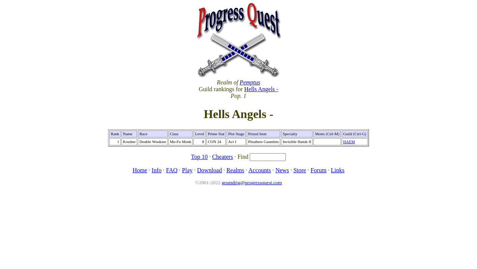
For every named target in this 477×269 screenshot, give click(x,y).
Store (299, 170)
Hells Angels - (261, 89)
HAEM (349, 142)
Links (337, 170)
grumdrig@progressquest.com (252, 182)
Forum (318, 170)
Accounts (260, 170)
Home (140, 170)
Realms (235, 170)
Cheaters (222, 157)
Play (187, 170)
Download (209, 170)
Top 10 (199, 157)
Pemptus (250, 82)
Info (157, 170)
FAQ (171, 170)
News (282, 170)
